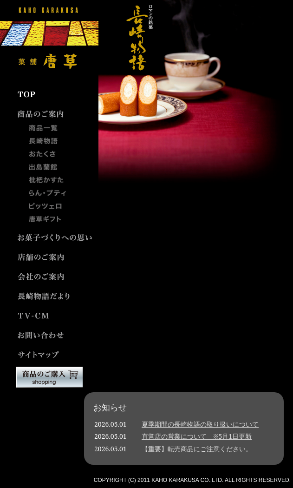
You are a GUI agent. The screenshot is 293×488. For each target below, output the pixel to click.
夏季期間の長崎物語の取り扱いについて (200, 424)
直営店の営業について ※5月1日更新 (197, 436)
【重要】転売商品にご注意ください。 (197, 448)
